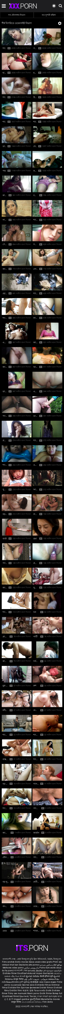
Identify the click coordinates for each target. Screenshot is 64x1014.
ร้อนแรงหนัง (40, 990)
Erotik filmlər (46, 993)
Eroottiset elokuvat (26, 973)
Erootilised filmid (10, 996)
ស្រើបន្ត (27, 982)
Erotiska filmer (10, 973)
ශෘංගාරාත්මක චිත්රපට (32, 1002)
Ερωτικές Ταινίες (28, 996)
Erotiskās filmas (43, 985)
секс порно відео (47, 982)
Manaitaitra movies (50, 999)
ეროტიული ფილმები (52, 970)
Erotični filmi (16, 990)
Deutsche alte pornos (29, 965)
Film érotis (47, 1002)
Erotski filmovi (47, 987)
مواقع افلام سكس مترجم (51, 965)
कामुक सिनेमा (18, 979)
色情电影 (34, 982)
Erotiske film (14, 987)
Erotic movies (22, 962)
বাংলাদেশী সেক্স (20, 970)
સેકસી (22, 976)
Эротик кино (28, 985)
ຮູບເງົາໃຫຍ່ (35, 999)
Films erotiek (8, 962)
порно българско (45, 973)
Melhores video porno (13, 968)
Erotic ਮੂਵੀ (18, 982)
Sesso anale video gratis (40, 962)
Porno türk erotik (47, 968)
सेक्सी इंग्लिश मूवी (46, 976)
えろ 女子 (8, 999)
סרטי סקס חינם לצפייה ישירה (49, 996)
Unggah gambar (22, 999)
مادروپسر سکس (31, 968)
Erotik (49, 990)
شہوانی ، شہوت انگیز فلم (36, 979)
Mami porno (33, 993)
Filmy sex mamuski (17, 993)
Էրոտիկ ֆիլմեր (35, 970)
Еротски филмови (30, 987)
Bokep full (57, 993)
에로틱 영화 (28, 990)
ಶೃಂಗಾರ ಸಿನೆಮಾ (33, 976)
